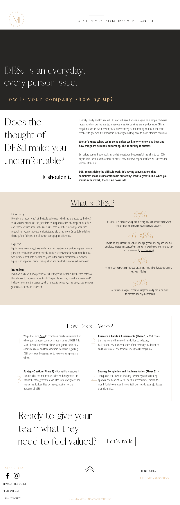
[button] (14, 484)
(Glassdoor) (156, 225)
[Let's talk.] (120, 441)
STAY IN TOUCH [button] (15, 468)
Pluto (42, 336)
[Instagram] (16, 476)
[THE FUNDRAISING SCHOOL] (155, 478)
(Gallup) (143, 271)
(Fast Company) (146, 250)
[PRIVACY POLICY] (12, 498)
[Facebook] (7, 476)
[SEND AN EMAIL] (11, 491)
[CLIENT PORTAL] (148, 471)
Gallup (80, 231)
